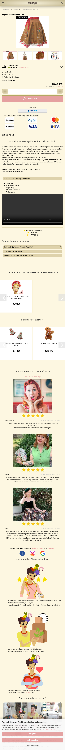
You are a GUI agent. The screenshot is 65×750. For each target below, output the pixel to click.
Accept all (32, 734)
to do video (32, 209)
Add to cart (30, 98)
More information (33, 746)
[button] (5, 91)
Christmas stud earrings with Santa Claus (16, 344)
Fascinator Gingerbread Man (48, 343)
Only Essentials (32, 740)
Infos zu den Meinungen (32, 377)
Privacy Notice (50, 729)
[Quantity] (32, 91)
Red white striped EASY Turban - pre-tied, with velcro (16, 297)
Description (8, 135)
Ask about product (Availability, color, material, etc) (21, 116)
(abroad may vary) (23, 67)
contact (28, 693)
